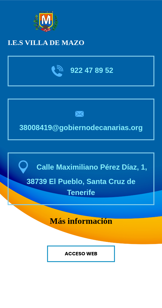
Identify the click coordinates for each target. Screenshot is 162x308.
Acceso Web (81, 253)
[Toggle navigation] (145, 27)
